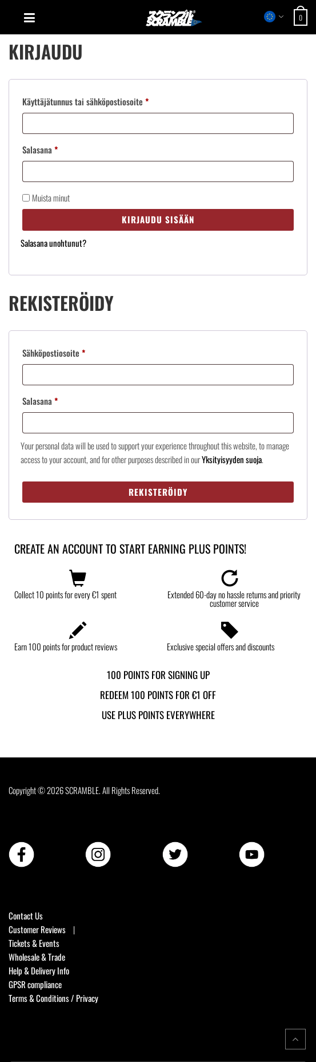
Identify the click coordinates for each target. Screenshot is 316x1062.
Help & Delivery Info (39, 970)
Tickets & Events (34, 943)
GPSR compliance (35, 984)
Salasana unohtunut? (53, 242)
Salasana (54, 148)
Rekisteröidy (158, 491)
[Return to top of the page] (295, 1039)
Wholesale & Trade (37, 956)
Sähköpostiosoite (67, 351)
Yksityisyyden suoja (232, 459)
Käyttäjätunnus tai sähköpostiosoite (99, 100)
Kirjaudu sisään (158, 219)
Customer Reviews (37, 929)
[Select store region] (274, 16)
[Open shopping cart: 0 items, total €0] (302, 17)
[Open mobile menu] (29, 17)
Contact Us (26, 915)
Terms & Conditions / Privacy (53, 998)
